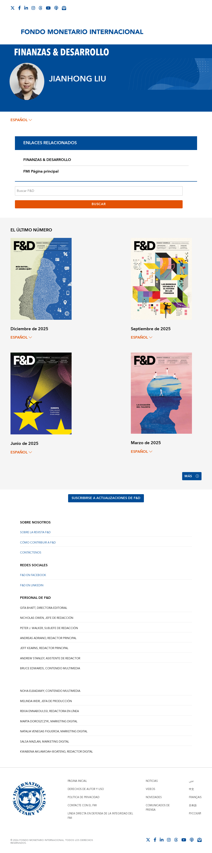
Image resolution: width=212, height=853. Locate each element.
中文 (191, 789)
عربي (191, 781)
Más (191, 476)
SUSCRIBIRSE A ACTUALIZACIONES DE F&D (106, 498)
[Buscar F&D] (99, 191)
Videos (150, 789)
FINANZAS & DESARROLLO (47, 160)
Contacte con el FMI (82, 805)
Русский (195, 813)
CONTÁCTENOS (30, 552)
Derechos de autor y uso (86, 789)
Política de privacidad (83, 797)
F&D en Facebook (33, 575)
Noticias (152, 781)
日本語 (193, 805)
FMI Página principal (41, 171)
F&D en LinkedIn (31, 585)
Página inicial (77, 781)
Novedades (154, 797)
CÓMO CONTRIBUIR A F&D (38, 542)
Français (195, 797)
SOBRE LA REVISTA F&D (35, 532)
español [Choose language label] (21, 120)
